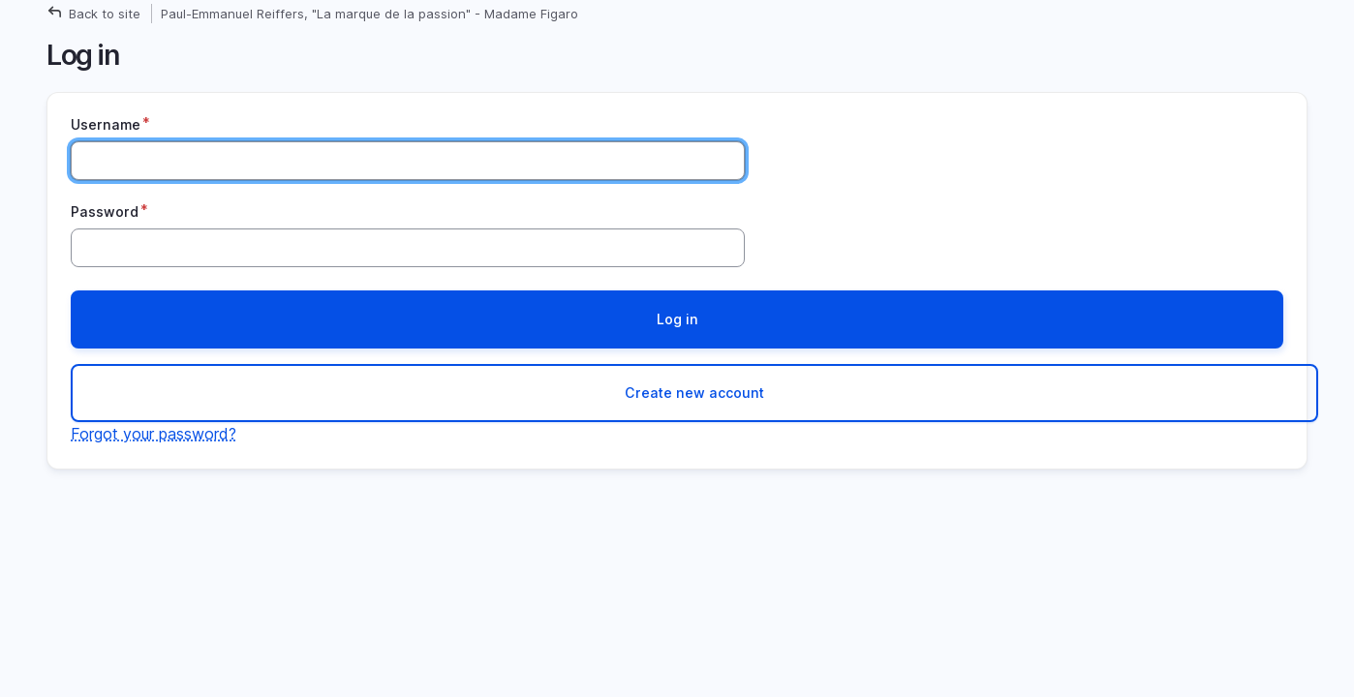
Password (104, 211)
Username (105, 124)
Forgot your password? (153, 433)
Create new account (694, 392)
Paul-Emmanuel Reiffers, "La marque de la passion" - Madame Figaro (369, 13)
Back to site (104, 13)
